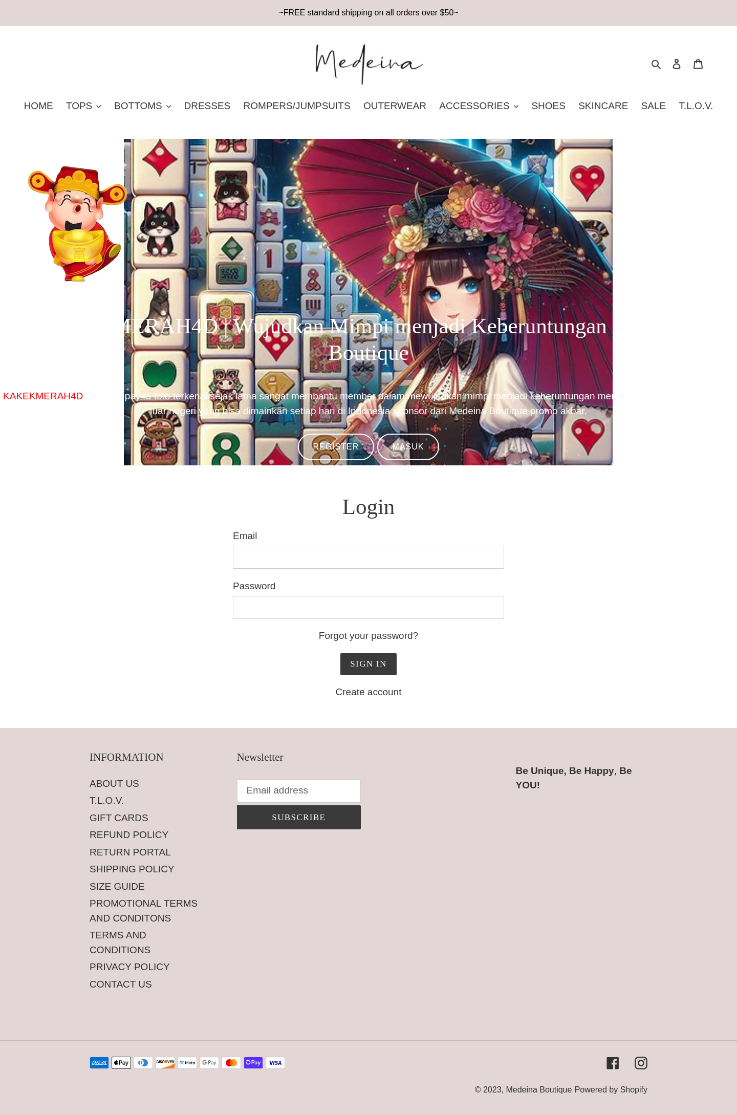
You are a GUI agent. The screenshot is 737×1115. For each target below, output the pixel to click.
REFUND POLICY (129, 834)
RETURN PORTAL (130, 852)
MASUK (408, 446)
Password (254, 586)
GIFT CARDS (119, 817)
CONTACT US (121, 984)
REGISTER (336, 446)
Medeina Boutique (539, 1089)
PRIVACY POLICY (130, 966)
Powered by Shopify (611, 1089)
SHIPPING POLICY (132, 869)
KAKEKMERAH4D (43, 396)
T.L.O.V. (107, 800)
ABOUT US (114, 783)
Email (245, 535)
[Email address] (299, 791)
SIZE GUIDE (117, 886)
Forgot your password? (368, 635)
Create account (369, 692)
